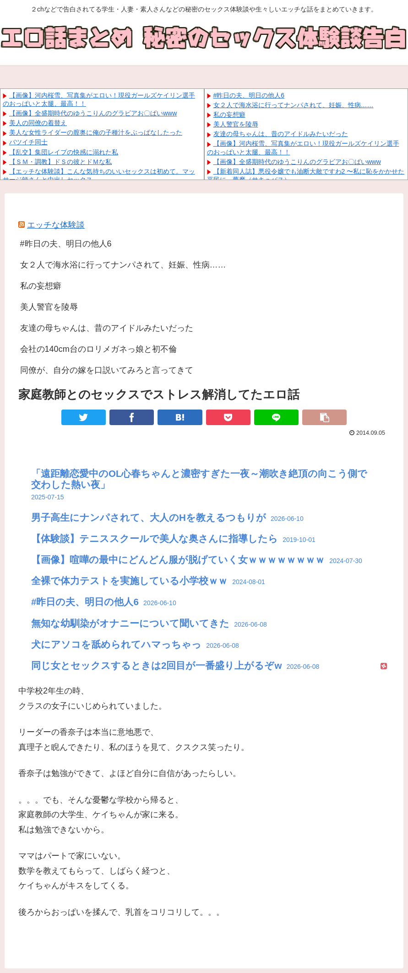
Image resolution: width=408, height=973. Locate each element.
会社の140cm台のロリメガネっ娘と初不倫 (98, 349)
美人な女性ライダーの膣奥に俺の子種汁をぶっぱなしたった (95, 132)
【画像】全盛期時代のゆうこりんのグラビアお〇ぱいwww (93, 113)
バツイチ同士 (28, 142)
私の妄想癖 (229, 114)
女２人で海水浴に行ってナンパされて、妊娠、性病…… (293, 105)
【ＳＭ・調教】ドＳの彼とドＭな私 (60, 161)
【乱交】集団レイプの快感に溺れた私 (63, 152)
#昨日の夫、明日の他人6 (249, 95)
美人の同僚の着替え (38, 122)
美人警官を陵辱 (235, 124)
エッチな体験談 (56, 225)
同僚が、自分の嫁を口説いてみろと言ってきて (106, 370)
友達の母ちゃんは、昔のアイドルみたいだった (280, 133)
